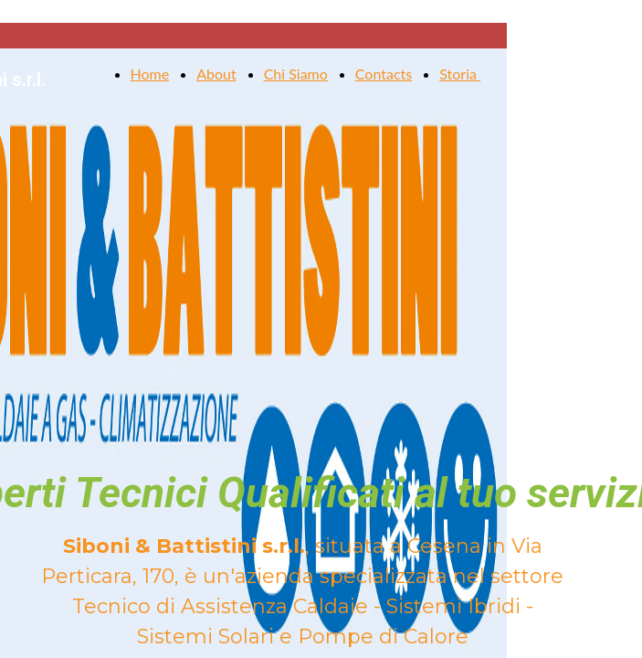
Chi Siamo (296, 73)
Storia (459, 73)
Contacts (383, 73)
